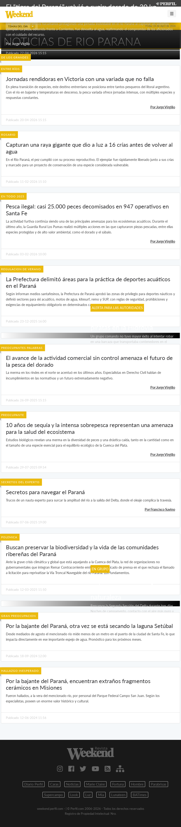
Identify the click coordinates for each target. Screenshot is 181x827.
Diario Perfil (33, 784)
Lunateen (118, 795)
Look (74, 795)
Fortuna (118, 784)
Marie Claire (95, 784)
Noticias (72, 784)
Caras (54, 784)
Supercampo (53, 795)
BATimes (140, 795)
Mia (101, 795)
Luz (88, 795)
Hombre (137, 784)
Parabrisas (158, 784)
